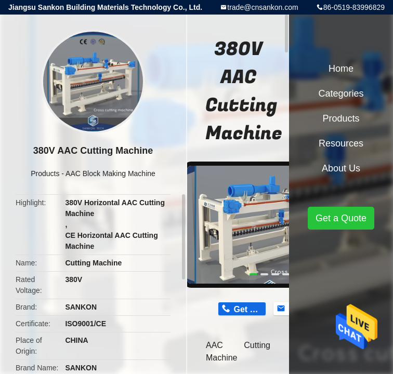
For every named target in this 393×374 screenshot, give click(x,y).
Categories (340, 93)
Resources (341, 143)
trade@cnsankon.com (262, 7)
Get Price (249, 309)
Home (341, 68)
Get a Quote (341, 218)
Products (45, 173)
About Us (341, 168)
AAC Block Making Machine (110, 173)
